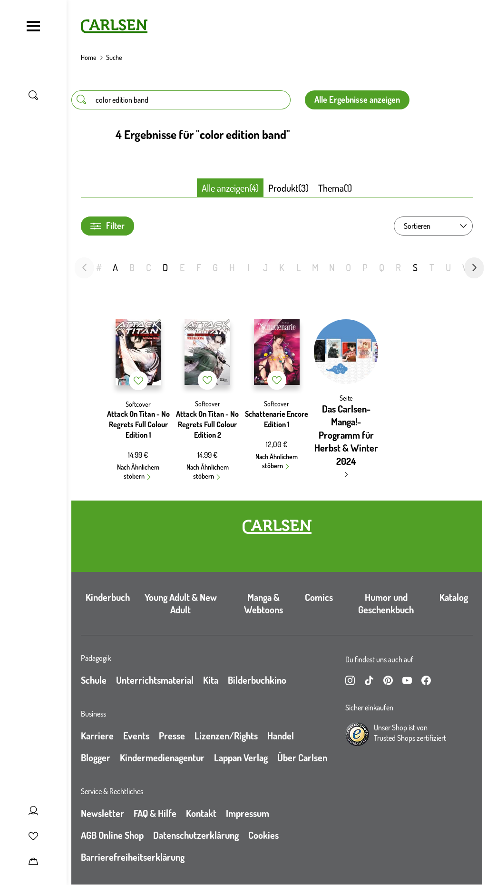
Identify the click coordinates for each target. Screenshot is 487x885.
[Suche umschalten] (33, 95)
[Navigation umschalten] (33, 26)
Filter (107, 225)
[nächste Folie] (474, 267)
